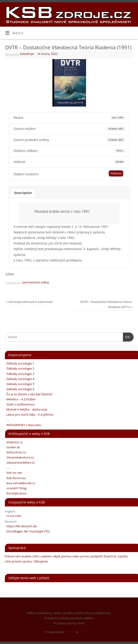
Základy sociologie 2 (20, 368)
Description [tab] (23, 193)
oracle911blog (15, 488)
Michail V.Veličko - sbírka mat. (26, 409)
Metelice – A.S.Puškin (20, 399)
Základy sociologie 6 (20, 389)
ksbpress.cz (14, 442)
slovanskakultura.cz (19, 457)
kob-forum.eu (15, 478)
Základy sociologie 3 (20, 374)
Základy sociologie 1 (20, 363)
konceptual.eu (16, 493)
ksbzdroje (27, 54)
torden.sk (12, 447)
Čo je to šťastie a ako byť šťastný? (29, 394)
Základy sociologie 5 (20, 384)
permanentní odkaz (35, 282)
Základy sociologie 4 (20, 379)
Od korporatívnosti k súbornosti (29, 302)
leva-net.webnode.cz (20, 483)
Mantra (70, 631)
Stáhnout (116, 173)
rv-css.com (13, 516)
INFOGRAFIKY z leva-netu (23, 425)
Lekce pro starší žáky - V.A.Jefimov (29, 414)
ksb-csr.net (13, 473)
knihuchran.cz (15, 452)
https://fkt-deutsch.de (21, 526)
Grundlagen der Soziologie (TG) (27, 531)
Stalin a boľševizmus (20, 404)
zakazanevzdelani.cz (20, 462)
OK (126, 336)
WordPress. (87, 631)
